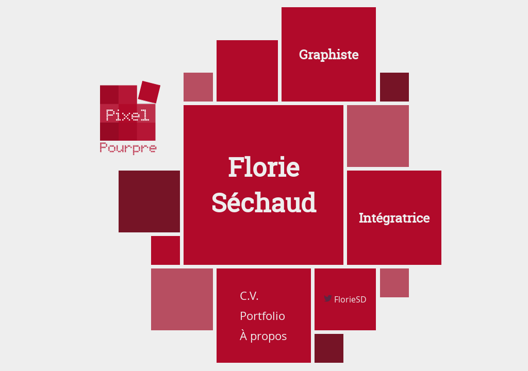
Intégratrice (394, 218)
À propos (263, 335)
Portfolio (262, 315)
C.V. (249, 295)
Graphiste (328, 54)
